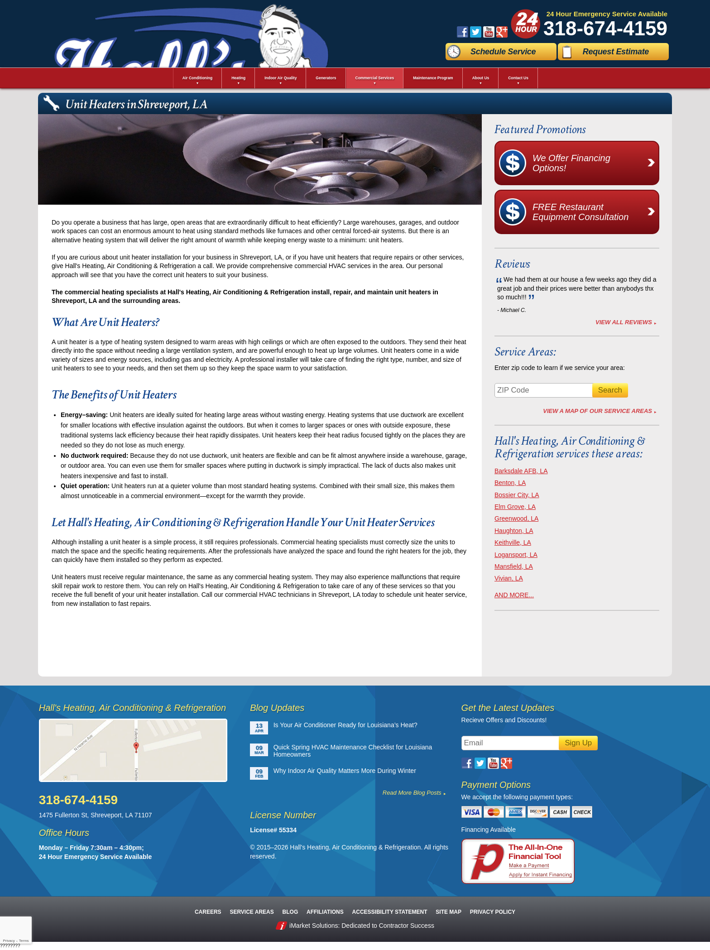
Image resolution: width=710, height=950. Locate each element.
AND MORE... (514, 595)
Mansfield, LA (513, 566)
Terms (24, 941)
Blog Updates (277, 708)
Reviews (512, 263)
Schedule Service (503, 51)
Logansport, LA (515, 554)
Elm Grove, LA (515, 506)
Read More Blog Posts (412, 792)
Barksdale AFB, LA (521, 471)
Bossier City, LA (516, 495)
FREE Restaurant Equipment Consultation (595, 212)
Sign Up (578, 743)
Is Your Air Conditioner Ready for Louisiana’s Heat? (345, 725)
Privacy (8, 941)
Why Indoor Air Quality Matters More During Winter (344, 770)
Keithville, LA (512, 542)
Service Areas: (525, 351)
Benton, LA (510, 482)
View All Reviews (623, 322)
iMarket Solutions (313, 925)
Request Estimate (616, 51)
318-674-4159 (605, 28)
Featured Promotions (539, 129)
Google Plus (502, 32)
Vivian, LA (508, 578)
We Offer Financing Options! (595, 163)
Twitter (475, 32)
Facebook (462, 32)
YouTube (488, 32)
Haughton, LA (513, 530)
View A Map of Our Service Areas (597, 411)
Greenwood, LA (516, 518)
